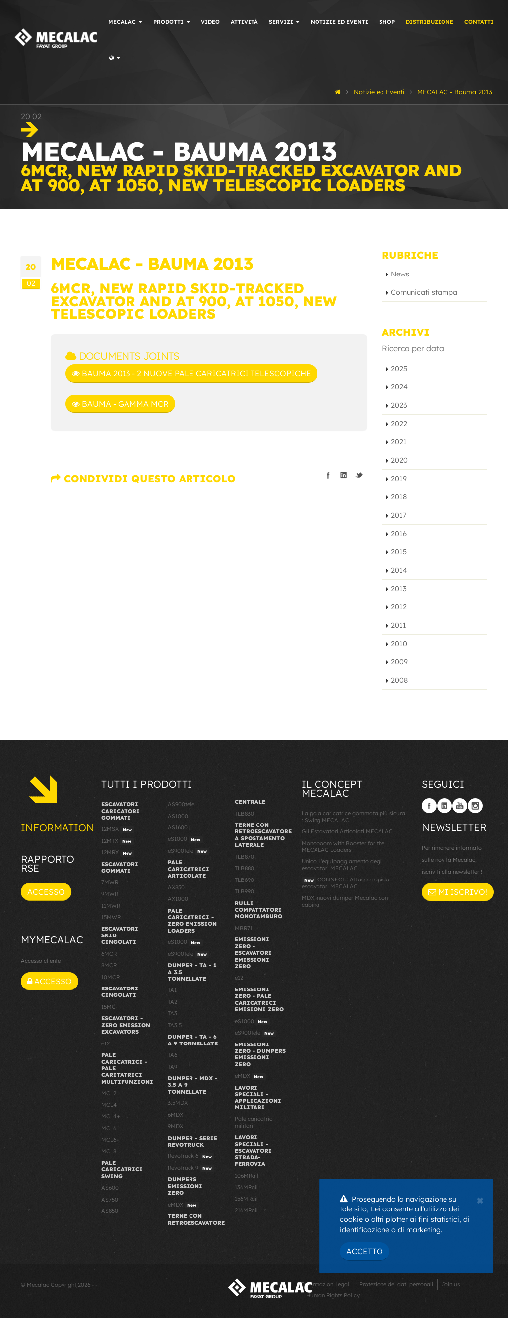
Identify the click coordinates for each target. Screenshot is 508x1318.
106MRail (246, 1175)
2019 (399, 478)
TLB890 (244, 880)
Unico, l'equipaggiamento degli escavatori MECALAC (342, 864)
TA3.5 (175, 1025)
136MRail (246, 1187)
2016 (399, 533)
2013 (399, 588)
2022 (399, 423)
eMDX (183, 1205)
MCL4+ (110, 1116)
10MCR (110, 977)
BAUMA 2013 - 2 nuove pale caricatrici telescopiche (191, 373)
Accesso (46, 892)
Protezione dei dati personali (396, 1284)
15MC (108, 1006)
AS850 (109, 1211)
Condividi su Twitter (359, 475)
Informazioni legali (326, 1284)
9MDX (175, 1126)
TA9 (172, 1066)
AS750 (109, 1199)
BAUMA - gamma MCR (120, 404)
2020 (399, 460)
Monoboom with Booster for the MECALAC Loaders (343, 846)
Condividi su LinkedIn (343, 475)
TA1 (172, 990)
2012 (399, 607)
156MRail (246, 1198)
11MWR (110, 905)
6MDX (175, 1114)
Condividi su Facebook (328, 475)
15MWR (111, 917)
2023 (399, 405)
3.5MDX (178, 1102)
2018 (399, 497)
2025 (399, 368)
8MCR (109, 965)
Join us (451, 1284)
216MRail (246, 1210)
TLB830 (244, 813)
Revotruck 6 (191, 1156)
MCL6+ (110, 1139)
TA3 (172, 1013)
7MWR (109, 882)
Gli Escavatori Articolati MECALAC (347, 831)
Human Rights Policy (333, 1295)
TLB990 (244, 891)
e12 (105, 1043)
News (400, 274)
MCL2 (108, 1093)
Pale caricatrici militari (254, 1122)
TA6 (172, 1054)
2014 (399, 570)
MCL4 (109, 1104)
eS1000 (185, 839)
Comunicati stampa (424, 292)
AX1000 (178, 898)
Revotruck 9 (191, 1168)
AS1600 (178, 827)
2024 (399, 387)
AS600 (110, 1187)
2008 (399, 680)
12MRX (117, 853)
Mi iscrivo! (457, 892)
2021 (399, 442)
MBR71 (244, 928)
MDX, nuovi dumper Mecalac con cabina (345, 901)
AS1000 (178, 816)
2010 (399, 643)
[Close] (480, 1199)
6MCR (109, 953)
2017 (398, 515)
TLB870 (244, 856)
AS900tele (181, 804)
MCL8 (108, 1151)
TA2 (172, 1001)
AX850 (176, 887)
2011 (398, 625)
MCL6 (108, 1128)
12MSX (117, 829)
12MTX (117, 841)
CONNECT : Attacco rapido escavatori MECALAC (345, 882)
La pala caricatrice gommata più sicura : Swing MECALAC (353, 816)
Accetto (364, 1251)
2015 (399, 552)
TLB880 (244, 868)
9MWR (109, 893)
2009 (399, 662)
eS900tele (188, 851)
